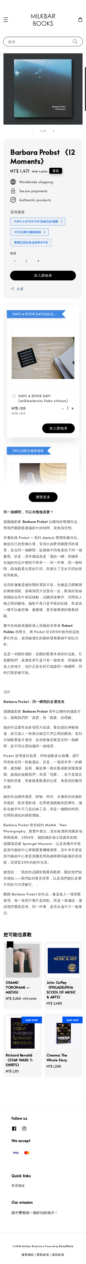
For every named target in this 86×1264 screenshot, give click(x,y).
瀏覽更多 (43, 496)
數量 (13, 253)
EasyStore (66, 1246)
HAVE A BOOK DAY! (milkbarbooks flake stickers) (39, 398)
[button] (6, 20)
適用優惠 (17, 211)
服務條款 (28, 1254)
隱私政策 (43, 1254)
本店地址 (18, 1185)
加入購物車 (43, 275)
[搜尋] (75, 41)
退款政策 (58, 1254)
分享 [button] (16, 289)
